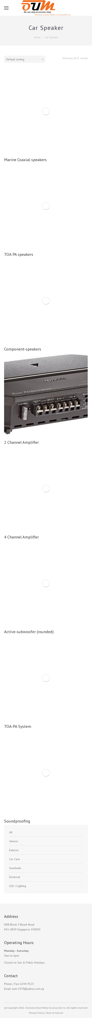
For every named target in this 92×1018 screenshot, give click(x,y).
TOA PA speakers (18, 254)
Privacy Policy (36, 1012)
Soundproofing (17, 821)
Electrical (14, 877)
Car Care (14, 859)
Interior (13, 841)
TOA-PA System (17, 726)
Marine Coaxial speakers (25, 159)
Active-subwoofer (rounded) (29, 631)
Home (37, 37)
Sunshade (15, 868)
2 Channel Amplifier (21, 442)
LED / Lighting (17, 886)
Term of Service (54, 1012)
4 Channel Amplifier (21, 537)
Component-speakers (22, 349)
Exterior (14, 850)
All (10, 832)
